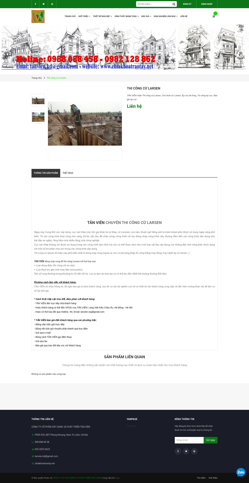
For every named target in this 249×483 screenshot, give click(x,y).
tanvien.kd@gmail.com (46, 456)
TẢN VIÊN (96, 222)
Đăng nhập (206, 4)
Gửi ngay (210, 440)
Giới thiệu (213, 478)
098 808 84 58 (42, 442)
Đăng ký (187, 4)
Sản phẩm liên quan (124, 357)
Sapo (117, 478)
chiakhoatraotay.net (45, 463)
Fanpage (131, 426)
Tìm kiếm (201, 478)
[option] (39, 100)
